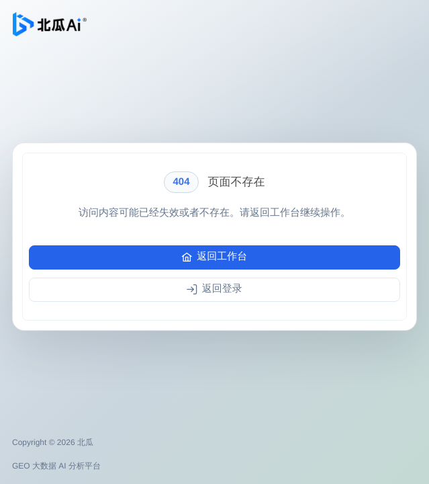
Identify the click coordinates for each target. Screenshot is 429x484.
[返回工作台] (214, 257)
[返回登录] (214, 290)
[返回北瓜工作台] (49, 24)
